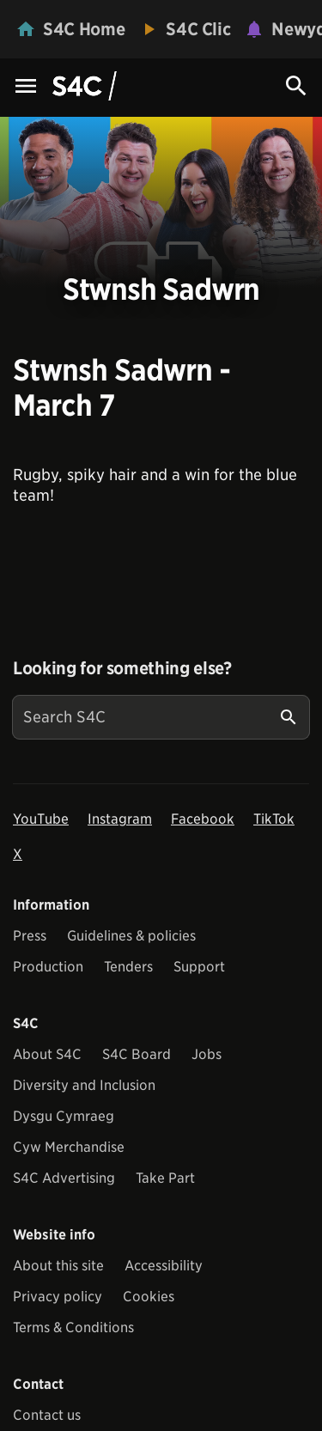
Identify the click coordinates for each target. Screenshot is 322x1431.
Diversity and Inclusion (84, 1085)
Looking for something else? (122, 668)
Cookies (148, 1296)
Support (199, 967)
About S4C (47, 1054)
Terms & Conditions (73, 1327)
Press (29, 936)
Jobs (206, 1054)
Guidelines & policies (131, 936)
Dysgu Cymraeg (63, 1116)
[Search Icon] (296, 86)
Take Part (165, 1178)
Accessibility (164, 1265)
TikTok (274, 819)
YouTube (41, 819)
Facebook (202, 819)
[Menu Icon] (25, 87)
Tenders (128, 967)
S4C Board (136, 1054)
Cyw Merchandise (69, 1147)
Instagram (120, 819)
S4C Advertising (64, 1178)
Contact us (47, 1415)
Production (48, 967)
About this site (58, 1265)
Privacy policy (57, 1296)
